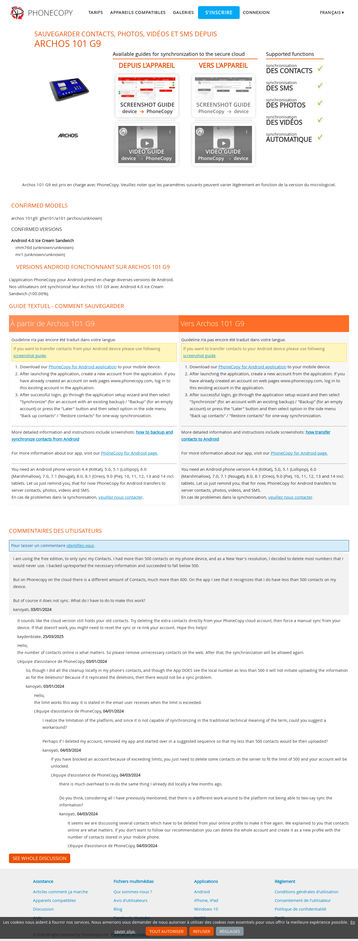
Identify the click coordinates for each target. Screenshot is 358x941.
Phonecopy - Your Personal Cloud (42, 12)
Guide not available (147, 144)
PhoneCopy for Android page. (129, 453)
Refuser (201, 931)
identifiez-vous (80, 545)
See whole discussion (40, 858)
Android (202, 891)
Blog (118, 909)
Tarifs (95, 12)
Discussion (43, 909)
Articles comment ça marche (60, 891)
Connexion (256, 12)
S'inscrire (218, 12)
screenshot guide (29, 355)
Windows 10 (206, 909)
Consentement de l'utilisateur (303, 900)
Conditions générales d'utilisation (306, 891)
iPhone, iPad (206, 900)
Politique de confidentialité (300, 909)
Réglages (230, 931)
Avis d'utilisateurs (130, 900)
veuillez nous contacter (120, 497)
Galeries (183, 12)
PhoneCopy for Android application (83, 366)
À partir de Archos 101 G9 (147, 96)
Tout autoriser (166, 931)
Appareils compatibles (138, 12)
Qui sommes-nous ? (133, 891)
